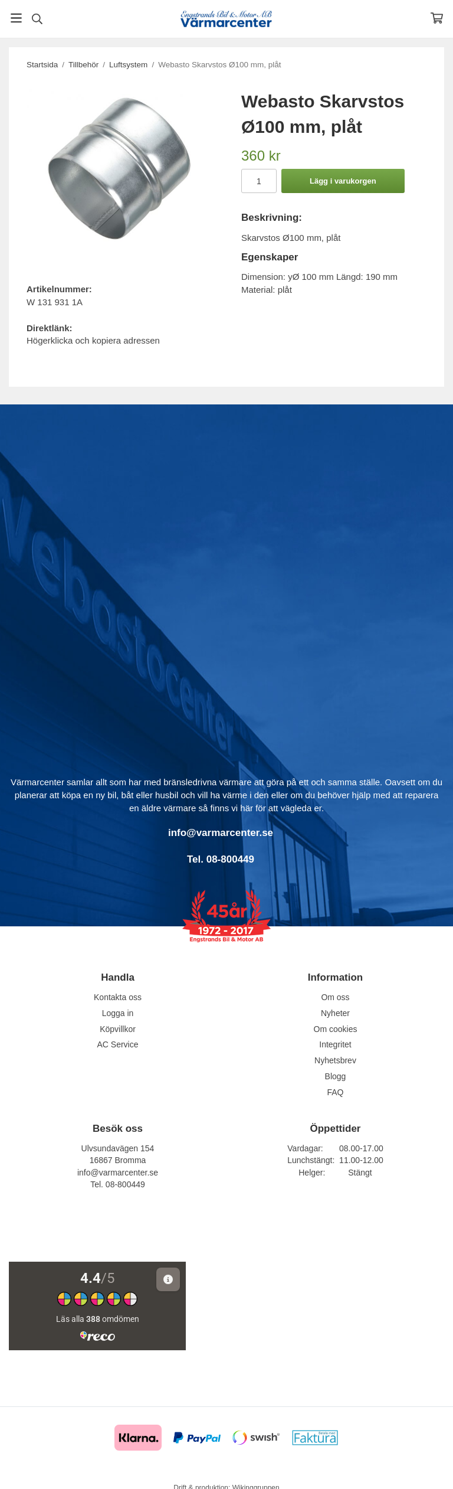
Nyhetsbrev (335, 1060)
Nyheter (335, 1013)
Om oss (335, 997)
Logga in (118, 1013)
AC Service (117, 1044)
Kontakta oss (118, 997)
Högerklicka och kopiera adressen (93, 340)
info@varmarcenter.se (117, 1172)
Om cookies (335, 1029)
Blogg (335, 1076)
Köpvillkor (118, 1029)
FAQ (335, 1092)
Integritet (335, 1044)
